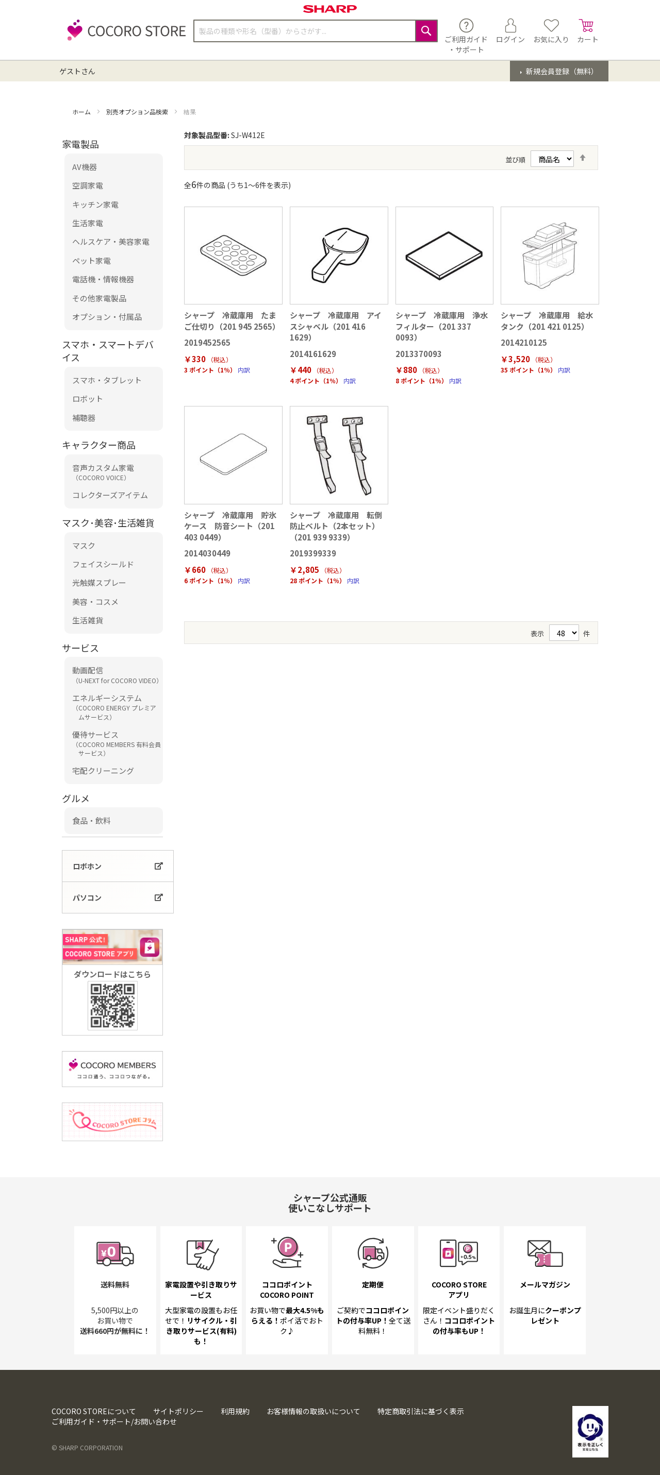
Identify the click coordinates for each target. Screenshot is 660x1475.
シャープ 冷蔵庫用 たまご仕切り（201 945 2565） (232, 320)
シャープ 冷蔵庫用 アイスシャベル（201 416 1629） (336, 326)
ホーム (82, 111)
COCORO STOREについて (94, 1411)
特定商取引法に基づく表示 (420, 1411)
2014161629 (313, 353)
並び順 (515, 159)
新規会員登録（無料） (561, 71)
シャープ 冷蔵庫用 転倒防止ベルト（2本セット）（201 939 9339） (336, 526)
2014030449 (207, 553)
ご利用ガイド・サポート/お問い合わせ (114, 1421)
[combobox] (315, 31)
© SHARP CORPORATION (87, 1447)
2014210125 (524, 342)
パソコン (87, 897)
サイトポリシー (178, 1411)
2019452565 (207, 342)
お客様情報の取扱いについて (313, 1411)
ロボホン (87, 866)
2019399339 (313, 553)
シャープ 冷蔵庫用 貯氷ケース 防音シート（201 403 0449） (230, 526)
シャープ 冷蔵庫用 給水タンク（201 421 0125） (547, 320)
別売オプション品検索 (138, 111)
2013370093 (418, 353)
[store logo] (124, 36)
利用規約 (235, 1411)
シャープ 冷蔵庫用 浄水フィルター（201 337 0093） (441, 326)
